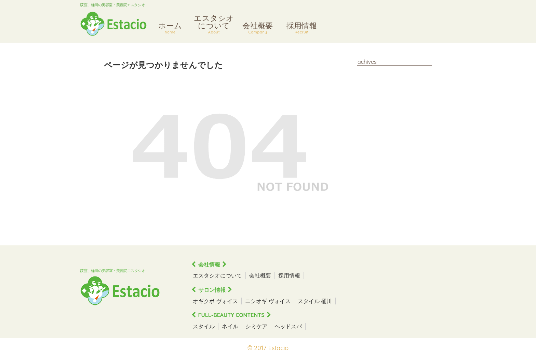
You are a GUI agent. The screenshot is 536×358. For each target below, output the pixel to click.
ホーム (170, 29)
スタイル (204, 326)
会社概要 (258, 29)
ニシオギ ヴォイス (267, 301)
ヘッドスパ (288, 326)
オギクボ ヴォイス (215, 301)
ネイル (230, 326)
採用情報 (302, 29)
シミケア (256, 326)
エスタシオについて (214, 25)
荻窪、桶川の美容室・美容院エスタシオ (112, 4)
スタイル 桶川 (315, 301)
